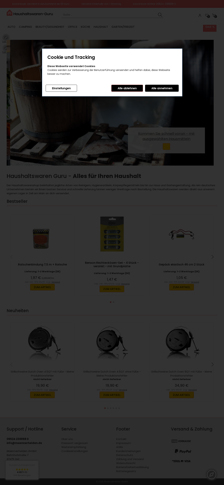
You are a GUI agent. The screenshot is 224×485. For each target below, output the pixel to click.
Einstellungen (61, 88)
